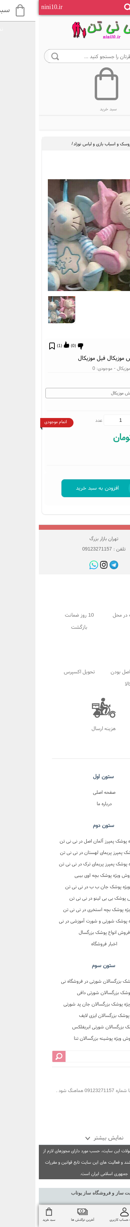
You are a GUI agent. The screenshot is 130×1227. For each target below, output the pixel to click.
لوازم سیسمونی (110, 143)
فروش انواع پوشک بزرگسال (65, 932)
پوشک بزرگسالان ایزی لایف (65, 1015)
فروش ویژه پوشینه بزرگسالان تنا (65, 1038)
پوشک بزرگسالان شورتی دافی (65, 992)
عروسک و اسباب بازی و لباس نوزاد (65, 143)
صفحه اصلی (65, 792)
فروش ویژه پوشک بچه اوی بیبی (65, 875)
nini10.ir (13, 6)
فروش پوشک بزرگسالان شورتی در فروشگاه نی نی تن (65, 982)
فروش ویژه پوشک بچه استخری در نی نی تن (65, 909)
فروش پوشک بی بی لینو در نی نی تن (66, 897)
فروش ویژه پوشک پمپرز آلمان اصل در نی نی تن (65, 840)
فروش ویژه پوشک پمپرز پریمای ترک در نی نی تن (65, 863)
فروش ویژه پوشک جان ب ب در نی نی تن (65, 886)
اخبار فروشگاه (65, 943)
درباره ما (65, 803)
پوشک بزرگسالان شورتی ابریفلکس (65, 1026)
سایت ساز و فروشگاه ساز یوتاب (65, 1193)
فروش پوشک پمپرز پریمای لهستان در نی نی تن (65, 852)
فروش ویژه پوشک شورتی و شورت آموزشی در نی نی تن (65, 922)
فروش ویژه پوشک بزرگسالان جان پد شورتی (65, 1003)
